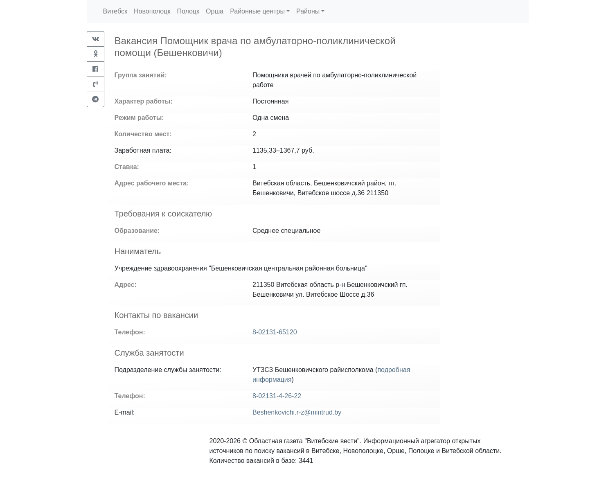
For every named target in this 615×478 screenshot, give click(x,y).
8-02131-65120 (274, 332)
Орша (214, 11)
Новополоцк (152, 11)
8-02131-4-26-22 (276, 395)
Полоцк (188, 11)
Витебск (115, 11)
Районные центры (257, 11)
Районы (308, 11)
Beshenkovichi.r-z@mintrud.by (296, 412)
